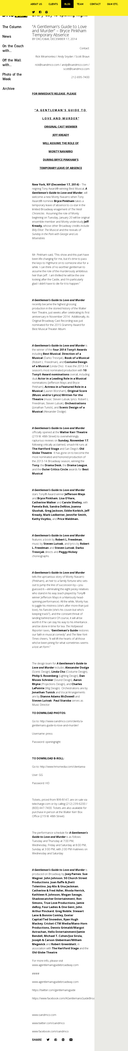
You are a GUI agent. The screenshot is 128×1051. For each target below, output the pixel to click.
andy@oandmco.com (75, 65)
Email (71, 1039)
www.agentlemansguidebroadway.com (55, 965)
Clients (53, 4)
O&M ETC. (112, 4)
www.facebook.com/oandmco (50, 1031)
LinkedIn (63, 1039)
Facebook (40, 12)
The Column (11, 26)
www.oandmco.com (44, 1015)
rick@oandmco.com (47, 65)
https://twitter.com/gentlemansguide (53, 990)
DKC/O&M (42, 39)
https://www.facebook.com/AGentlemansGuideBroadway (66, 998)
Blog (67, 4)
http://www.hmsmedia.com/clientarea (62, 766)
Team (80, 4)
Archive (8, 88)
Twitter (33, 12)
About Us (36, 4)
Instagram (46, 12)
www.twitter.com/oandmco (48, 1023)
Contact (95, 4)
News (6, 36)
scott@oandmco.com (76, 69)
